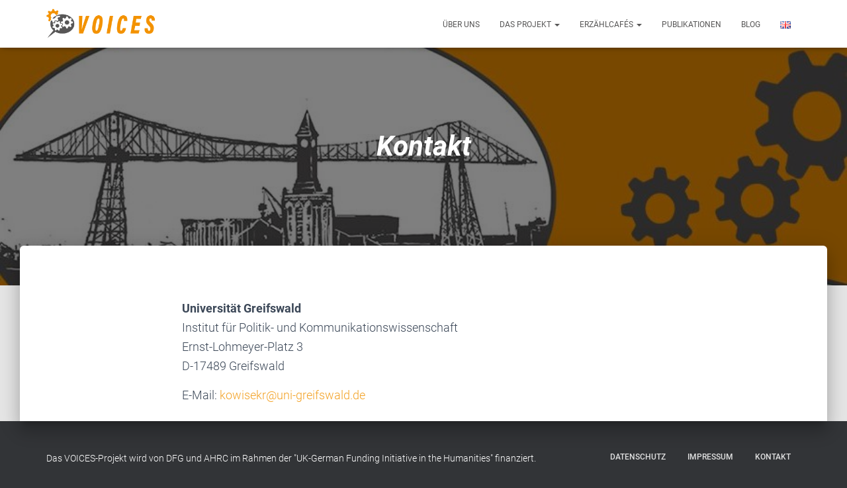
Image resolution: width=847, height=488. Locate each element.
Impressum (710, 457)
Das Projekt (530, 24)
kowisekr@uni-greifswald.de (292, 395)
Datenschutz (638, 457)
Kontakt (773, 457)
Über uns (461, 24)
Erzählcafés (611, 24)
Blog (750, 24)
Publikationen (691, 24)
